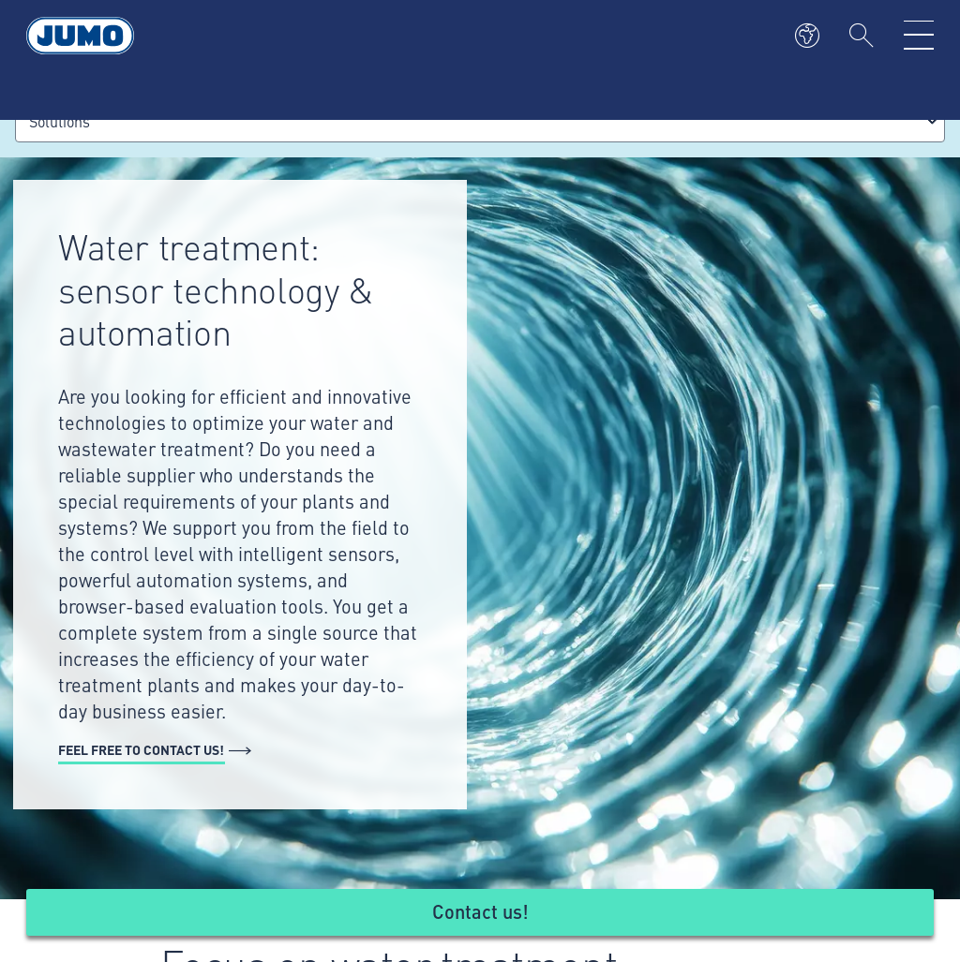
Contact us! (480, 911)
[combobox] (480, 121)
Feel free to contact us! (141, 749)
